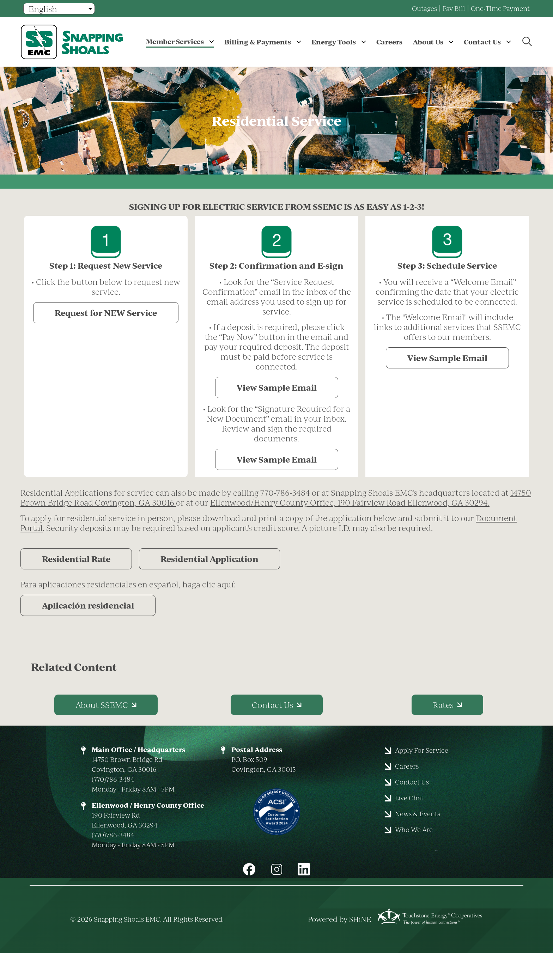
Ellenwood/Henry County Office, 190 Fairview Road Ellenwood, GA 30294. (350, 502)
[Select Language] (59, 8)
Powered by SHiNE (339, 919)
